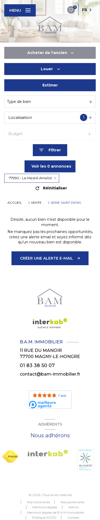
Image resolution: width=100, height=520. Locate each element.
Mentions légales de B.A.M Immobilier (55, 512)
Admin (73, 507)
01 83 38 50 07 (37, 365)
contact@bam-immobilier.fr (50, 374)
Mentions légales (44, 507)
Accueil (14, 203)
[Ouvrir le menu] (20, 10)
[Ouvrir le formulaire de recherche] (50, 150)
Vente (36, 202)
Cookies (73, 517)
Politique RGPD (44, 517)
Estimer (50, 85)
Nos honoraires (38, 502)
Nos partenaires (72, 502)
